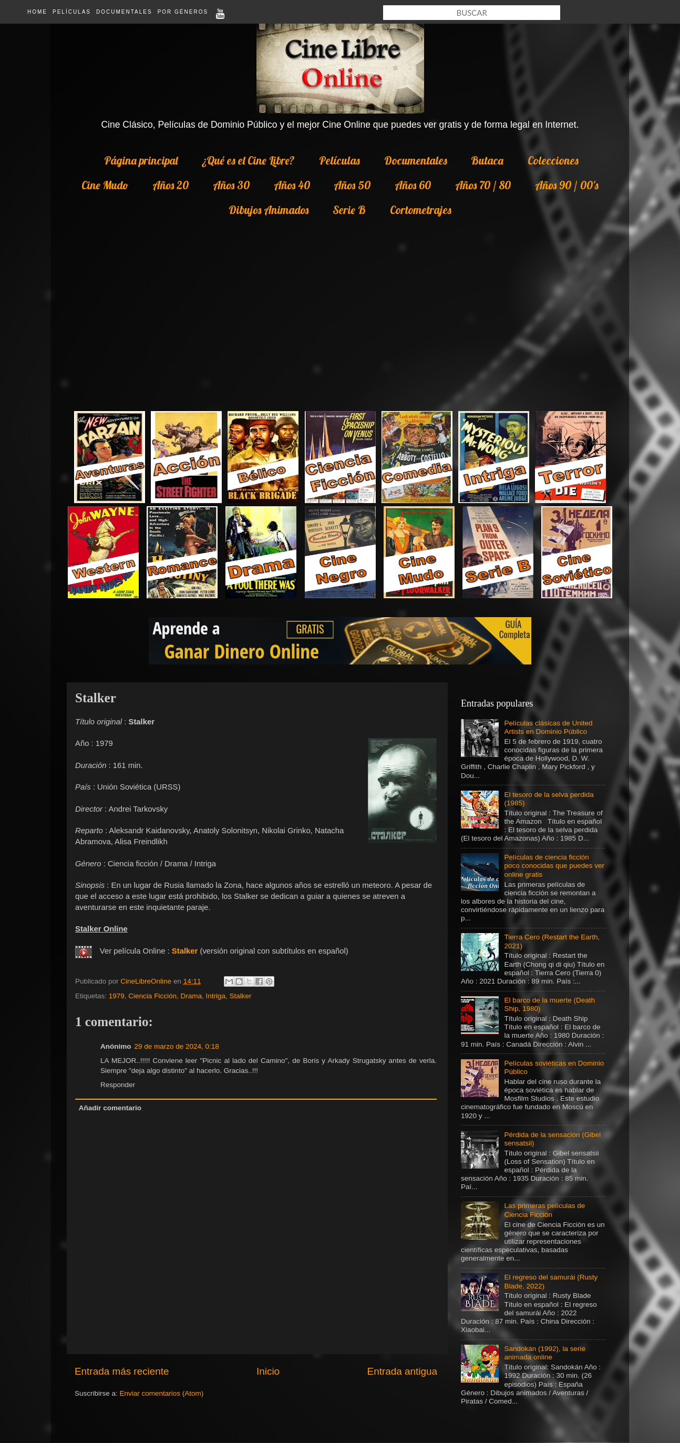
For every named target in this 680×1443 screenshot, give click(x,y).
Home (37, 12)
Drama (191, 996)
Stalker (185, 951)
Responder (117, 1085)
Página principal (141, 160)
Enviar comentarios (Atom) (162, 1393)
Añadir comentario (110, 1108)
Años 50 (352, 185)
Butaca (487, 160)
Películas (72, 12)
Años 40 (292, 185)
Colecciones (553, 160)
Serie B (349, 210)
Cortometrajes (420, 210)
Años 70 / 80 (483, 185)
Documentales (124, 12)
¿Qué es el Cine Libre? (248, 160)
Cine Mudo (104, 185)
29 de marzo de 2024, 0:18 (177, 1046)
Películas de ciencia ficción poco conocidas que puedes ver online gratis (554, 865)
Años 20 (170, 185)
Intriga (215, 996)
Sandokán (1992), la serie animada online (544, 1353)
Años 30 (231, 185)
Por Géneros (183, 12)
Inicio (268, 1371)
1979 (117, 996)
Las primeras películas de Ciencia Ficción (544, 1210)
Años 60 (413, 185)
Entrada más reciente (122, 1371)
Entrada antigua (402, 1371)
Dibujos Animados (268, 210)
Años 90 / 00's (567, 185)
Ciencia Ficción (152, 996)
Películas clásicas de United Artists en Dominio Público (548, 727)
